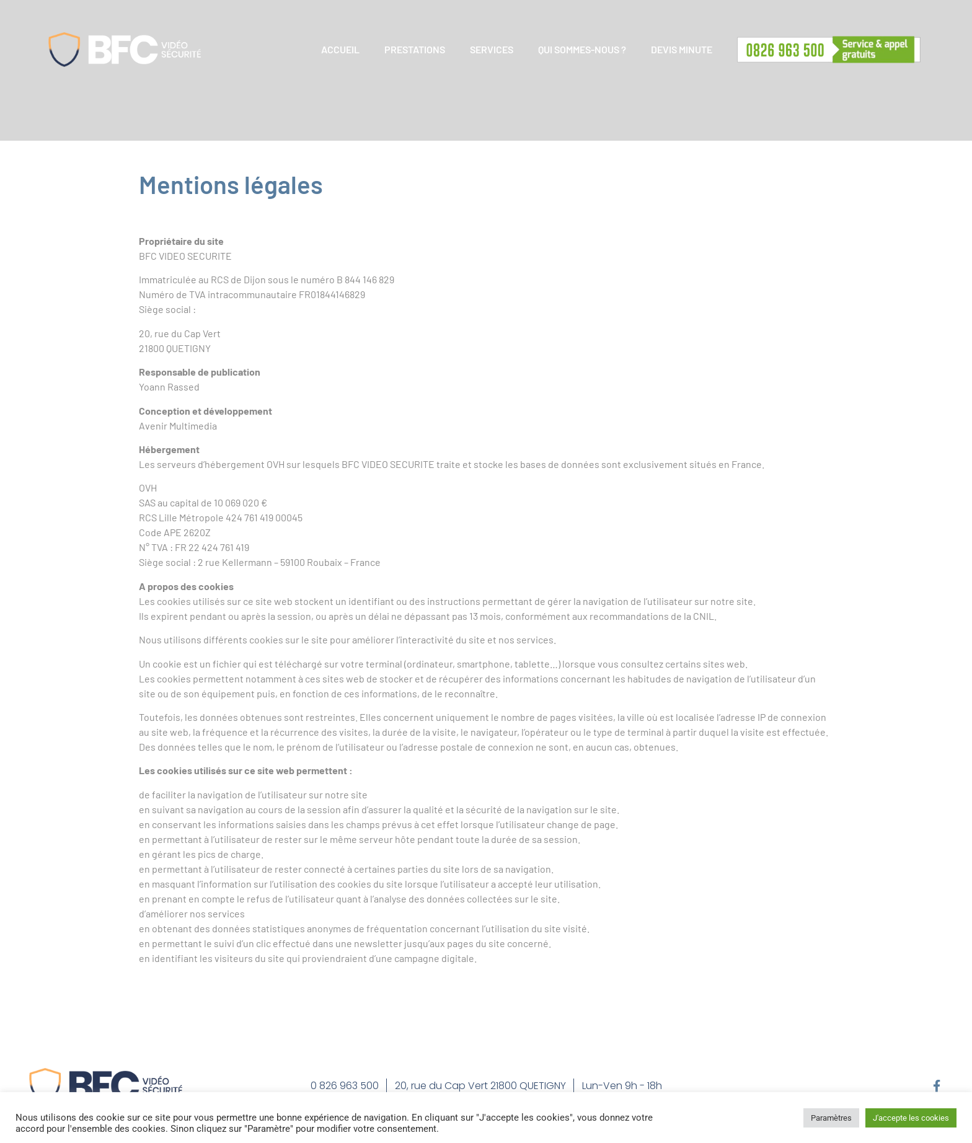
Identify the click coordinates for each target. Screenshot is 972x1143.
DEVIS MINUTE (681, 49)
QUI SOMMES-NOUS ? (582, 49)
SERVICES (491, 49)
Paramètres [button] (831, 1118)
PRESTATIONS (414, 49)
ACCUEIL (340, 49)
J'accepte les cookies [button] (911, 1118)
